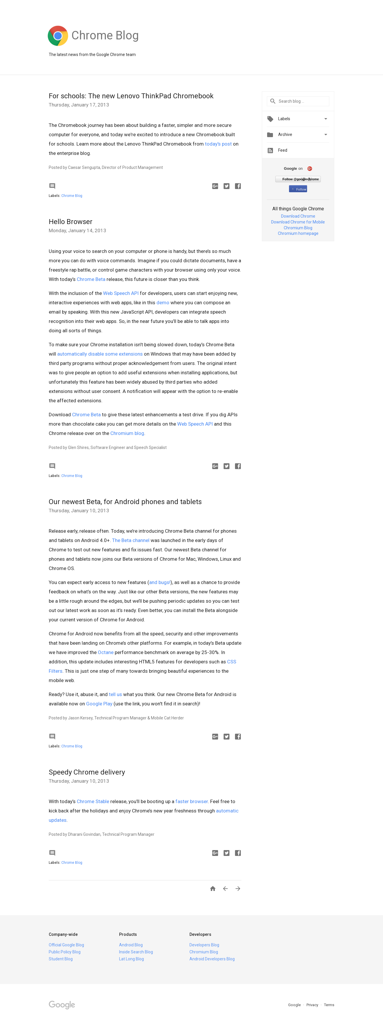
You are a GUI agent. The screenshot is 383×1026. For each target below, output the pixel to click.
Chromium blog (127, 433)
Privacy (313, 1005)
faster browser (191, 801)
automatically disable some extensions (100, 354)
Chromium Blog (298, 228)
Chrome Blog (71, 196)
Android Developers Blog (212, 959)
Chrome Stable (93, 801)
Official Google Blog (66, 945)
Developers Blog (204, 945)
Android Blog (131, 945)
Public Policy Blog (65, 952)
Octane (106, 652)
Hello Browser (71, 222)
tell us (115, 694)
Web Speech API (121, 293)
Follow (298, 189)
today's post (218, 144)
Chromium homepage (298, 233)
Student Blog (61, 959)
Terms (329, 1005)
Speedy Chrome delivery (87, 772)
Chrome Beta (91, 279)
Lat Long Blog (131, 959)
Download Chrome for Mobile (298, 222)
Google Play (99, 704)
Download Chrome (298, 216)
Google (295, 1005)
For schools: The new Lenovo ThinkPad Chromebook (131, 96)
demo (162, 302)
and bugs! (159, 582)
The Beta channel (130, 540)
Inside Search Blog (136, 952)
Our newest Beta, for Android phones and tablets (125, 502)
